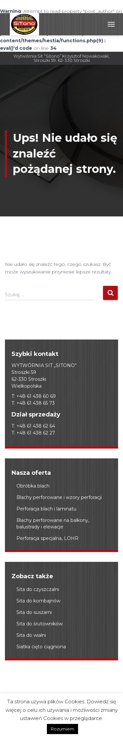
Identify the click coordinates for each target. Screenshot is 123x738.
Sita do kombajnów (38, 601)
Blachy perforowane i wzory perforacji (59, 497)
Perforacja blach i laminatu (46, 509)
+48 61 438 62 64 (35, 426)
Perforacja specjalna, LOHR (47, 538)
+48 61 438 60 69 (36, 396)
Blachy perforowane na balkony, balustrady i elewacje (52, 523)
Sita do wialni (31, 635)
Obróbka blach (33, 486)
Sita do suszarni (34, 612)
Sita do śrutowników (39, 624)
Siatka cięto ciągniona (41, 647)
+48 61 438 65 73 (35, 403)
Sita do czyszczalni (37, 589)
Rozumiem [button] (62, 728)
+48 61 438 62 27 (35, 433)
